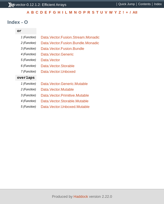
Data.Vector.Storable (57, 66)
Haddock (81, 196)
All (135, 12)
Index (158, 4)
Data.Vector (50, 60)
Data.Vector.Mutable (57, 89)
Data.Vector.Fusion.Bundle (62, 48)
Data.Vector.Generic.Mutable (64, 84)
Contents (144, 4)
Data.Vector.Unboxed (58, 71)
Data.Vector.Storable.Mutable (64, 101)
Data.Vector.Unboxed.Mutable (65, 107)
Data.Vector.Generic (57, 54)
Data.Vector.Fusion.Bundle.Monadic (70, 43)
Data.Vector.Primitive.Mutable (65, 95)
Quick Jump (126, 4)
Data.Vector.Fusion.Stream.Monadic (70, 37)
